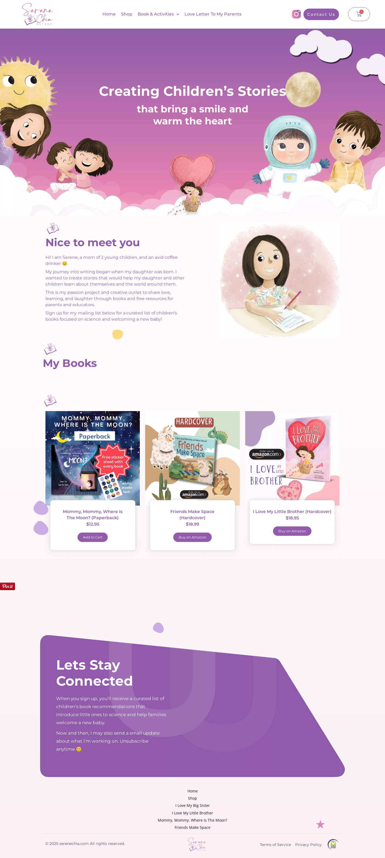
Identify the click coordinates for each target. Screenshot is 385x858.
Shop (126, 14)
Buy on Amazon (192, 537)
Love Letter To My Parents (212, 14)
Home (109, 14)
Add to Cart (92, 537)
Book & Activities (158, 14)
